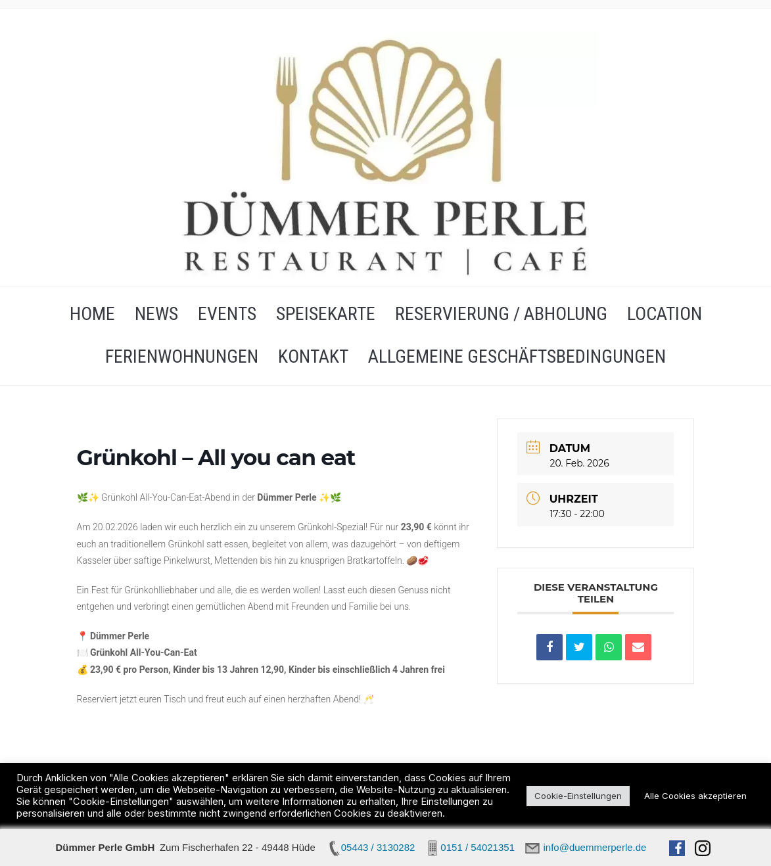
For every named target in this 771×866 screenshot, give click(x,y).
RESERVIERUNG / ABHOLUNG (501, 314)
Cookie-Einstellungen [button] (578, 795)
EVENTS (227, 314)
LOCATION (664, 314)
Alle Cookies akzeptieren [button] (695, 795)
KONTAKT (313, 356)
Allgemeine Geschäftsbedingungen (517, 356)
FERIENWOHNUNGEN (181, 356)
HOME (92, 314)
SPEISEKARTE (325, 314)
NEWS (156, 314)
